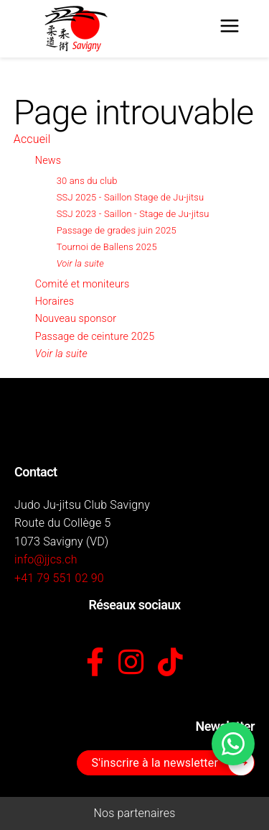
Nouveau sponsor (75, 319)
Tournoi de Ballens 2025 (107, 246)
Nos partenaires (135, 813)
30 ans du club (87, 180)
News (48, 161)
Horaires (54, 301)
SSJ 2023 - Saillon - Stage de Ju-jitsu (133, 213)
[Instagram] (130, 663)
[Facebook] (95, 663)
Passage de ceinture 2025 (95, 337)
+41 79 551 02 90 (59, 578)
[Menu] (229, 28)
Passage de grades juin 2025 (116, 230)
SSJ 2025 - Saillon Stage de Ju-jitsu (130, 197)
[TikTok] (170, 663)
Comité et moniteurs (82, 284)
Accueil (32, 139)
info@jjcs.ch (45, 559)
